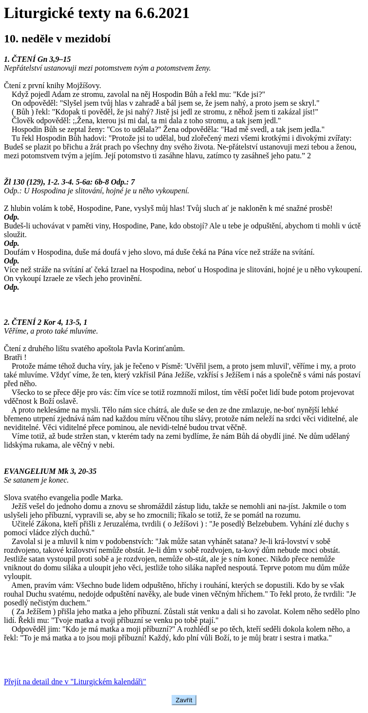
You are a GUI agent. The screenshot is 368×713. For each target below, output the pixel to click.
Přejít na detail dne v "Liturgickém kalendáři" (75, 681)
